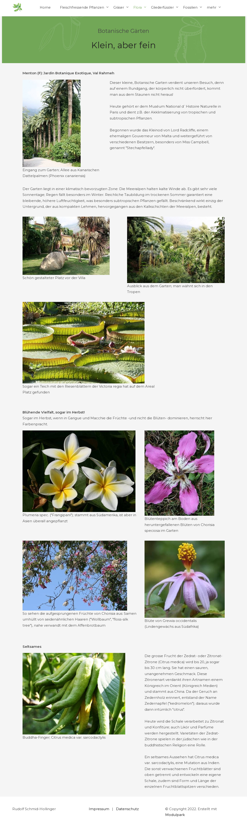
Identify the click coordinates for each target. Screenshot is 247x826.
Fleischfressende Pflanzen (82, 7)
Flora (137, 7)
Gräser (118, 7)
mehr (211, 7)
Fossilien (190, 7)
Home (45, 7)
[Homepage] (17, 7)
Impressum (99, 809)
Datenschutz (127, 809)
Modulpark (175, 814)
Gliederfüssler (162, 7)
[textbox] (124, 73)
